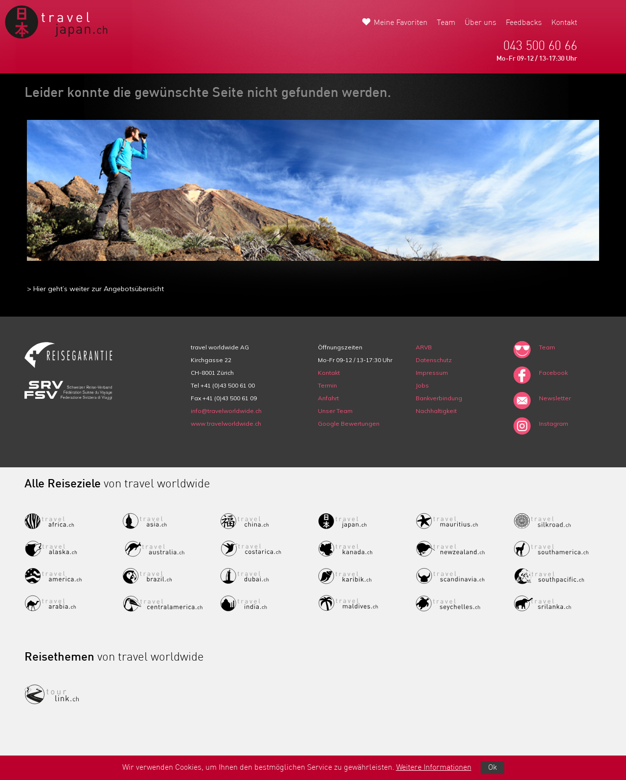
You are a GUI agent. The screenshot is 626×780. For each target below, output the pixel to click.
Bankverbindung (439, 398)
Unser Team (335, 410)
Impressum (432, 372)
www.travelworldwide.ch (226, 423)
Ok (492, 768)
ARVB (424, 347)
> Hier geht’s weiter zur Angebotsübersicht (95, 288)
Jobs (422, 385)
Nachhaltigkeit (436, 410)
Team (446, 23)
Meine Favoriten (400, 23)
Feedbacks (524, 23)
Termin (327, 385)
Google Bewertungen (349, 423)
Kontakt (564, 23)
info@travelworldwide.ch (226, 410)
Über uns (480, 23)
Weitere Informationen (433, 768)
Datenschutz (434, 360)
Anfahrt (328, 398)
